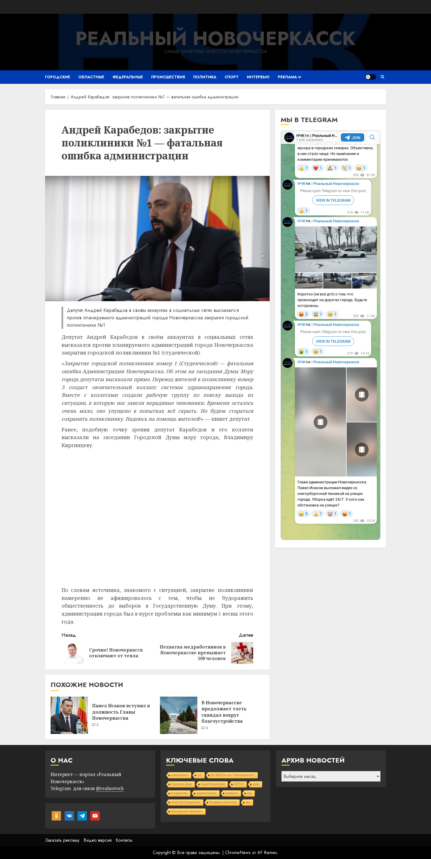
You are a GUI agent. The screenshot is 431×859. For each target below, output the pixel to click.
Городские (57, 77)
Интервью (258, 77)
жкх (248, 802)
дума (256, 784)
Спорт (232, 77)
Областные (91, 77)
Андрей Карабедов (213, 784)
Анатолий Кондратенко (185, 802)
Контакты (124, 840)
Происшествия (168, 77)
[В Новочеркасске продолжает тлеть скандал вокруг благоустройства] (178, 715)
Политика (204, 77)
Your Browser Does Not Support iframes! (330, 335)
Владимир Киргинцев (223, 802)
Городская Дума (181, 784)
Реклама (287, 77)
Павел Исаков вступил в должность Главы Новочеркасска (121, 712)
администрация (206, 793)
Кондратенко (179, 793)
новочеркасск (180, 775)
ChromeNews (238, 852)
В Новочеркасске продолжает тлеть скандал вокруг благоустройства (224, 712)
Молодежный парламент (187, 811)
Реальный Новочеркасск (215, 38)
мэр (249, 793)
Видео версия (98, 840)
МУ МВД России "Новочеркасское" (233, 775)
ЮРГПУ (239, 784)
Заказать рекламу (62, 840)
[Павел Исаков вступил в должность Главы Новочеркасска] (69, 715)
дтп (199, 775)
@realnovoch (110, 788)
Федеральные (127, 77)
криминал (232, 793)
